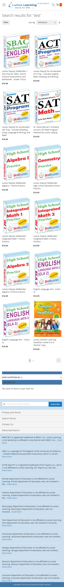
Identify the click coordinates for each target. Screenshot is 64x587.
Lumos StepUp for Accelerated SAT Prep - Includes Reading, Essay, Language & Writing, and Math (16, 131)
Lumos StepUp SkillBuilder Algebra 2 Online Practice (14, 290)
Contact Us (7, 424)
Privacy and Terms (11, 412)
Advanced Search (41, 3)
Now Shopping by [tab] (11, 377)
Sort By (32, 22)
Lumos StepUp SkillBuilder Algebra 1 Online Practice (14, 184)
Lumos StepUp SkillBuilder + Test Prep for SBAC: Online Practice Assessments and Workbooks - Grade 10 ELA (15, 75)
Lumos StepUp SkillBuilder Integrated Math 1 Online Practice (14, 239)
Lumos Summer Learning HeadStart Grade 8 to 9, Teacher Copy (44, 342)
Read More (7, 456)
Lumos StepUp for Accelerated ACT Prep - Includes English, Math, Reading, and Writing (47, 74)
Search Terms (9, 418)
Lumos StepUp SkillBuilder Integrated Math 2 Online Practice (45, 239)
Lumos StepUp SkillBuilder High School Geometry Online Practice (46, 186)
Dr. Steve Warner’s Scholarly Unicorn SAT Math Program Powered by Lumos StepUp (46, 130)
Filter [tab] (6, 22)
